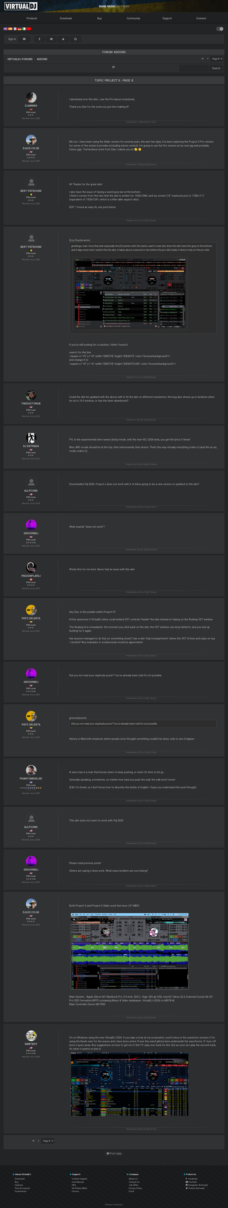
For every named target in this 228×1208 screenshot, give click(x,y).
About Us (133, 1179)
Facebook (191, 1179)
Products (32, 18)
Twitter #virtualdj (195, 1188)
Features (19, 1185)
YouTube (191, 1182)
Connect (201, 18)
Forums (75, 1191)
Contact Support (79, 1179)
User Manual (78, 1182)
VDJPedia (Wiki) (79, 1188)
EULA (131, 1191)
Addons (42, 59)
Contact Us (134, 1182)
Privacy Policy (135, 1188)
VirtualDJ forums (20, 59)
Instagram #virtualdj (197, 1185)
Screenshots (21, 1191)
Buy (99, 18)
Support (167, 18)
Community (133, 18)
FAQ (74, 1185)
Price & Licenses (22, 1188)
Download (66, 18)
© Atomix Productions (114, 1205)
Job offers (133, 1185)
